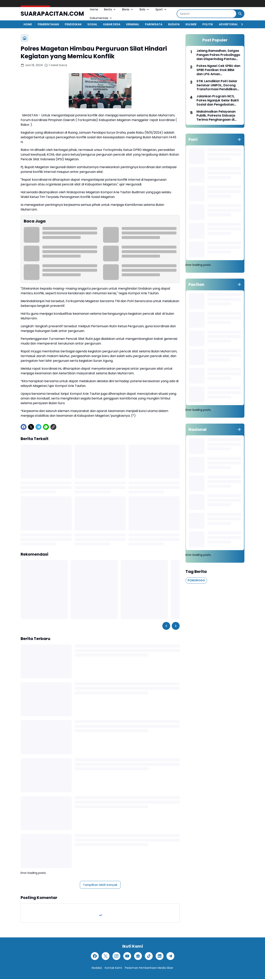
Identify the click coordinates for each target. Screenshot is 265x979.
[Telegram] (38, 427)
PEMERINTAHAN (48, 24)
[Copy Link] (53, 427)
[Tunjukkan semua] (239, 139)
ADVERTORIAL (228, 24)
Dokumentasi (101, 18)
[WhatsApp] (46, 427)
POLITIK (207, 24)
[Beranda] (24, 38)
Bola (145, 9)
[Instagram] (116, 956)
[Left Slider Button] (166, 626)
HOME (28, 24)
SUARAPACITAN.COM (52, 14)
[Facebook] (23, 427)
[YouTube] (127, 956)
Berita (110, 9)
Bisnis (128, 9)
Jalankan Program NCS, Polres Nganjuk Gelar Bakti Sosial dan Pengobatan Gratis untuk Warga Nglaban (217, 100)
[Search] (206, 14)
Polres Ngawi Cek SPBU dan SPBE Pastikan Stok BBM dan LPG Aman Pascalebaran (218, 70)
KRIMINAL (132, 24)
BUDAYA (174, 24)
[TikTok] (149, 956)
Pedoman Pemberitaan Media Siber (149, 968)
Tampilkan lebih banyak (100, 885)
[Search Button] (240, 14)
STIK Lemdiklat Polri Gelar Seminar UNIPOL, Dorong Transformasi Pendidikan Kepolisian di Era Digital (216, 85)
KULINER (191, 24)
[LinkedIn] (160, 956)
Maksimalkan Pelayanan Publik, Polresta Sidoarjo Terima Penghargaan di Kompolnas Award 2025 (216, 116)
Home (94, 9)
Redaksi (97, 968)
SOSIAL (92, 24)
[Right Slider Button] (240, 24)
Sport (161, 9)
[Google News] (138, 956)
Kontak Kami (113, 968)
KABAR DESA (111, 24)
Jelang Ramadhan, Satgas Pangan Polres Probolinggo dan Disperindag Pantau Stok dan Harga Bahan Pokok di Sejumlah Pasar (218, 55)
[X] (31, 427)
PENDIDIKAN (73, 24)
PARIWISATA (153, 24)
